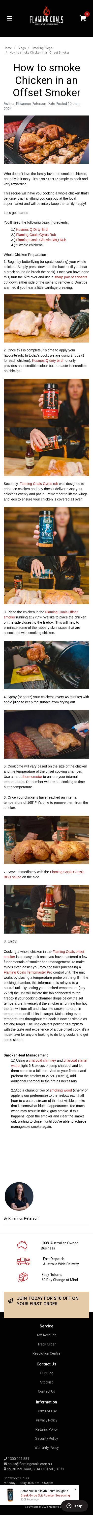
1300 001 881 (16, 1459)
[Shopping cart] (82, 18)
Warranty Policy (46, 1448)
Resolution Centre (46, 1353)
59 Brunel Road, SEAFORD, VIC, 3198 (34, 1469)
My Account (46, 1335)
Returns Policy (46, 1429)
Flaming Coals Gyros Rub (36, 235)
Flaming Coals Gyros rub (39, 484)
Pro (49, 972)
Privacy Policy (46, 1420)
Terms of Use (46, 1411)
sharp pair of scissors (71, 277)
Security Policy (46, 1438)
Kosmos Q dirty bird (47, 361)
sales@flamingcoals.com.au (28, 1464)
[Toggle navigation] (9, 18)
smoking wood (61, 1090)
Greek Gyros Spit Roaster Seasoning (45, 1495)
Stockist (46, 1382)
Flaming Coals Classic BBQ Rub (41, 240)
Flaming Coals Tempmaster (25, 972)
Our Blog (46, 1373)
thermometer (32, 777)
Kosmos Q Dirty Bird (32, 229)
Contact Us (46, 1391)
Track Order (46, 1344)
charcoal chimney (42, 1060)
